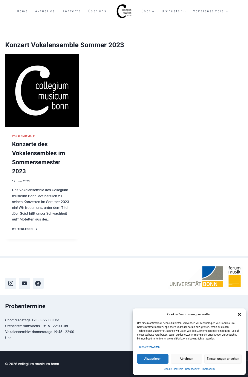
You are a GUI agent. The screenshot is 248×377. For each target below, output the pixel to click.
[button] (239, 314)
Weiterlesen (24, 229)
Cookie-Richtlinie (173, 369)
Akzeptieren (152, 359)
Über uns (97, 11)
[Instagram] (10, 283)
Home (22, 11)
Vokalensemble (23, 136)
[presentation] (42, 90)
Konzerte (72, 11)
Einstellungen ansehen (223, 359)
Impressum (208, 369)
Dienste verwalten (149, 347)
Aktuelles (45, 11)
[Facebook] (38, 283)
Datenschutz (192, 369)
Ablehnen (186, 359)
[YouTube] (24, 283)
